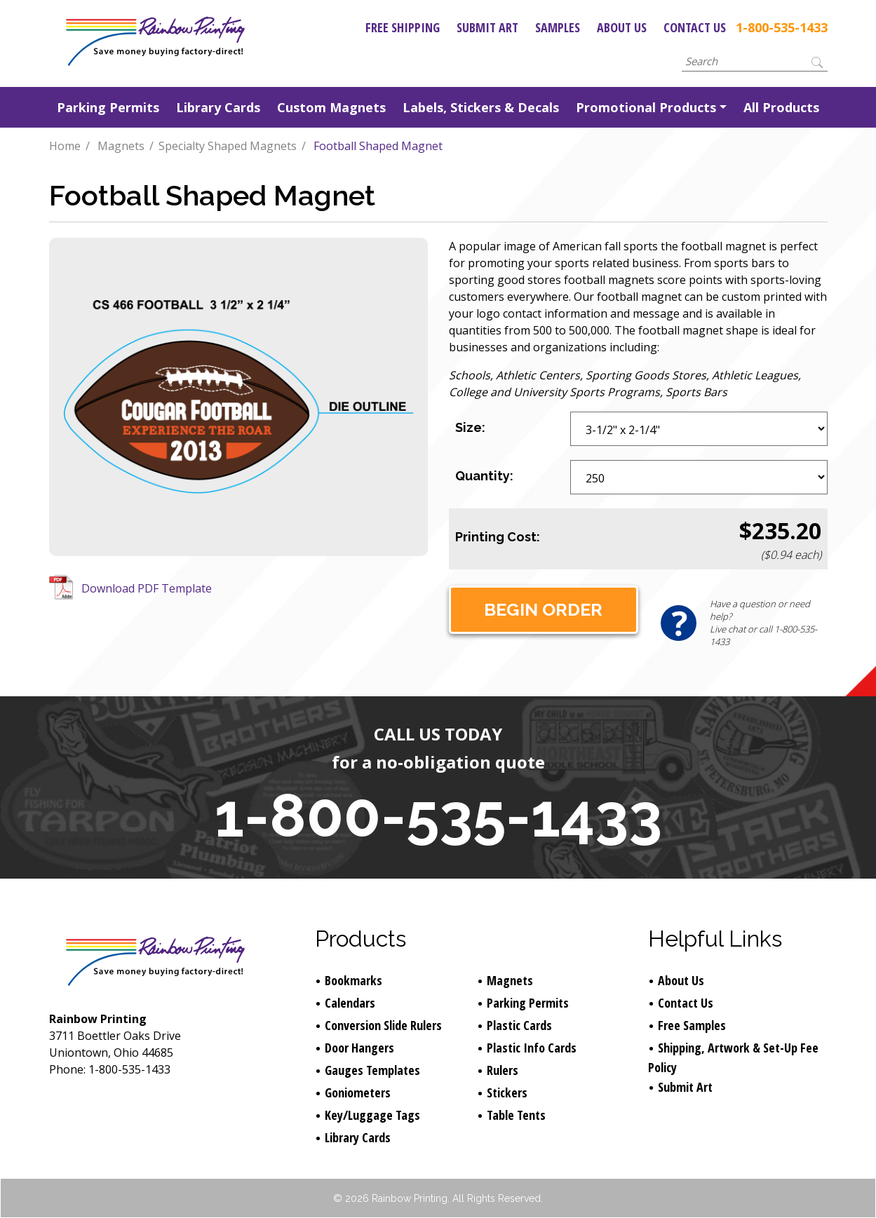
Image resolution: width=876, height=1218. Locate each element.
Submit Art (487, 27)
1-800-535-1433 (782, 27)
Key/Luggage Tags (372, 1115)
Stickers (507, 1092)
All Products (781, 107)
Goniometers (358, 1092)
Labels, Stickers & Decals (481, 107)
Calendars (350, 1002)
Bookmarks (353, 980)
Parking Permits (108, 107)
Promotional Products (646, 107)
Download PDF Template (146, 588)
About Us (622, 27)
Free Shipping (402, 27)
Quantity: (484, 475)
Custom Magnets (331, 107)
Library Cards (218, 107)
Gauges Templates (372, 1070)
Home (65, 146)
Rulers (502, 1070)
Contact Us (694, 27)
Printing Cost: (497, 536)
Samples (557, 27)
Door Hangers (359, 1047)
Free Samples (692, 1025)
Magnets (120, 146)
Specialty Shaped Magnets (228, 146)
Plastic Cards (519, 1025)
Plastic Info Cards (532, 1047)
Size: (470, 427)
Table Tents (516, 1115)
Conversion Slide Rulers (383, 1025)
